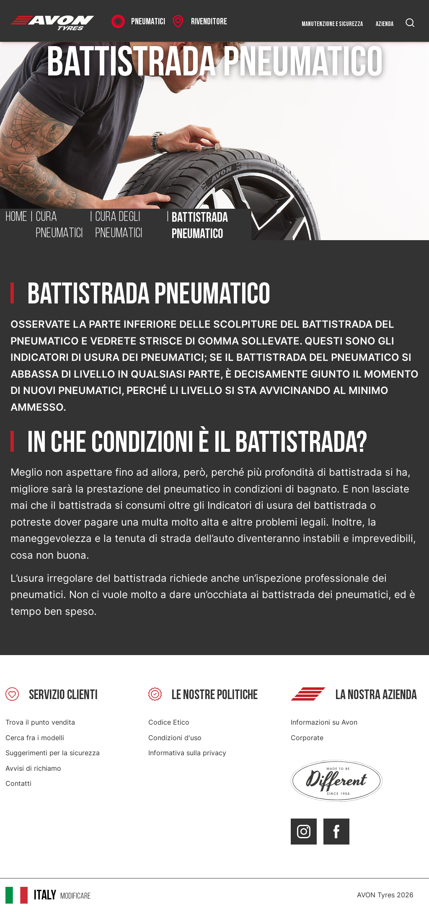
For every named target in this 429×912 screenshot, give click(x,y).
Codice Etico (168, 722)
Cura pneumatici (59, 226)
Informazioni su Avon (324, 722)
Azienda (384, 24)
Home (16, 217)
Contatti (18, 783)
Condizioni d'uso (175, 737)
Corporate (307, 737)
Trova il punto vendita (40, 722)
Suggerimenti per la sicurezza (52, 753)
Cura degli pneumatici (118, 226)
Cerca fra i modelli (34, 737)
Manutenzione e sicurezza (332, 24)
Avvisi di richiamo (33, 768)
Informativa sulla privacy (187, 753)
